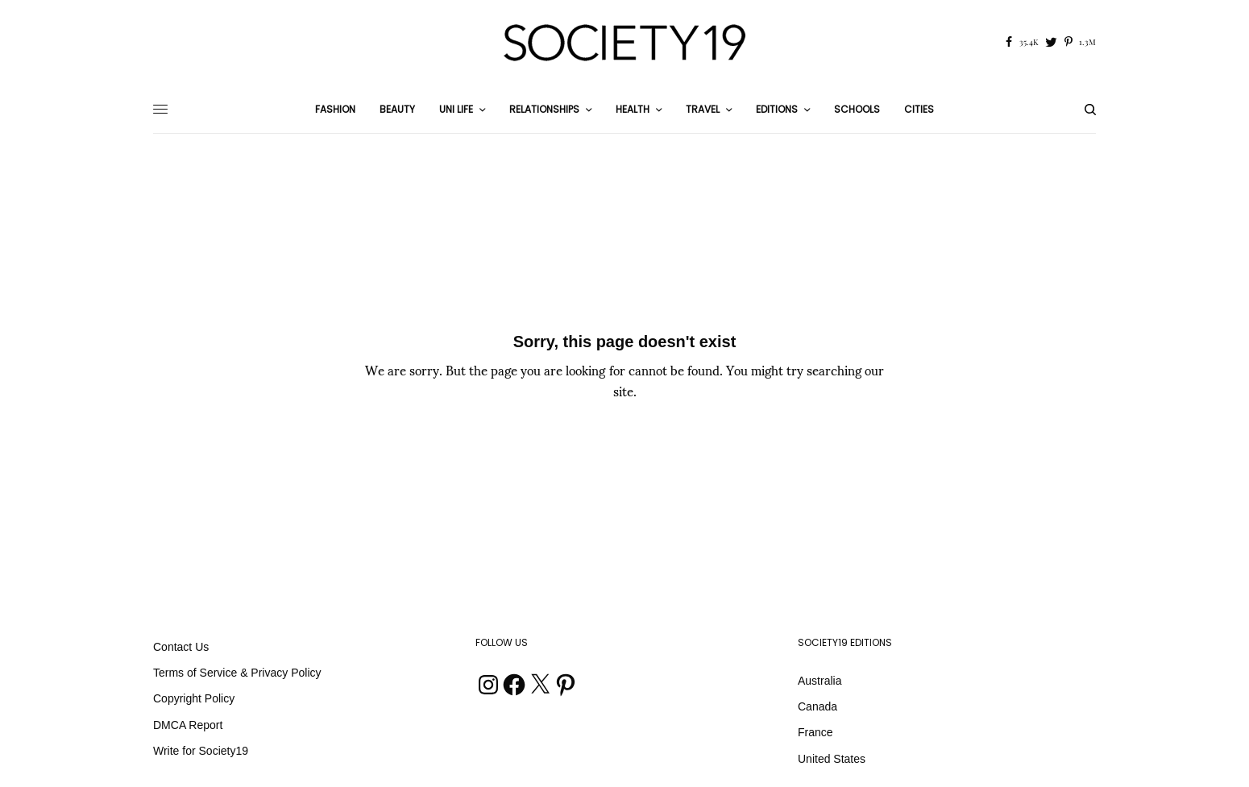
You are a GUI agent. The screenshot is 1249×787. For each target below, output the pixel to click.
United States (831, 758)
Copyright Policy (193, 698)
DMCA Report (187, 725)
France (815, 732)
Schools (857, 109)
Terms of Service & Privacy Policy (237, 672)
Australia (819, 680)
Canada (817, 706)
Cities (919, 109)
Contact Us (181, 646)
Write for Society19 (200, 750)
